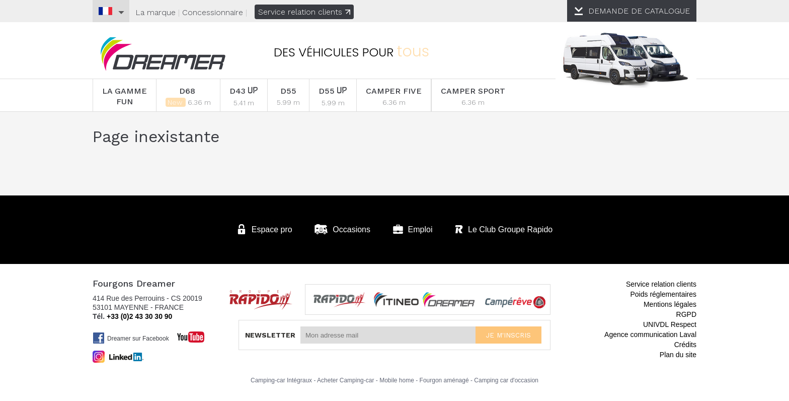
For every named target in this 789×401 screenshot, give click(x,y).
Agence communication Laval (650, 334)
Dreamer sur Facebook (131, 338)
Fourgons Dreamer (163, 54)
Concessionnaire (212, 12)
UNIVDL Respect (669, 324)
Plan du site (678, 355)
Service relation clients (304, 12)
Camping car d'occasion (506, 380)
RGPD (686, 314)
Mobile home (396, 380)
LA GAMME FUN (124, 96)
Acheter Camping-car (345, 380)
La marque (155, 12)
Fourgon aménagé (444, 380)
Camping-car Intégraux (281, 380)
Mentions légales (670, 304)
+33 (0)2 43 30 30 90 (139, 316)
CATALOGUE (639, 11)
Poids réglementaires (663, 294)
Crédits (685, 345)
